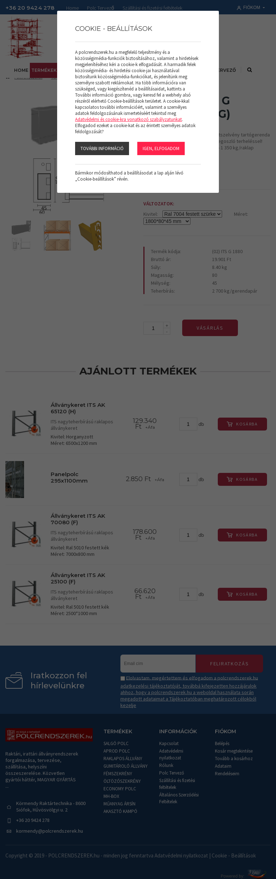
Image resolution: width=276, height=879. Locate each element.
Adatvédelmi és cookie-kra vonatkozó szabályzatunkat (128, 119)
